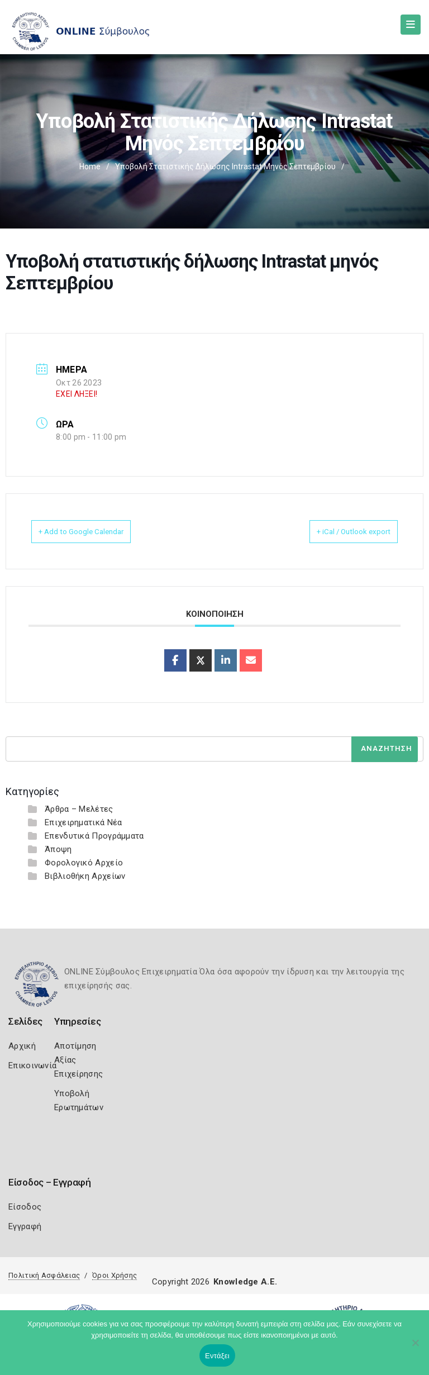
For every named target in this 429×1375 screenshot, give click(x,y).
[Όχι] (415, 1348)
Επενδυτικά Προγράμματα (94, 836)
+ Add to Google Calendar (94, 531)
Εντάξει (217, 1356)
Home (90, 166)
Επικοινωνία (32, 1065)
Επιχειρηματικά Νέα (83, 822)
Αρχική (22, 1046)
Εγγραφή (24, 1226)
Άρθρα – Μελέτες (79, 809)
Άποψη (58, 849)
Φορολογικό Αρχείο (84, 863)
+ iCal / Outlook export (340, 531)
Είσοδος (24, 1207)
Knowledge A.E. (245, 1282)
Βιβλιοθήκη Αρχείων (85, 876)
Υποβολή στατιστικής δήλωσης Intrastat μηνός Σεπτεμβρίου (225, 166)
